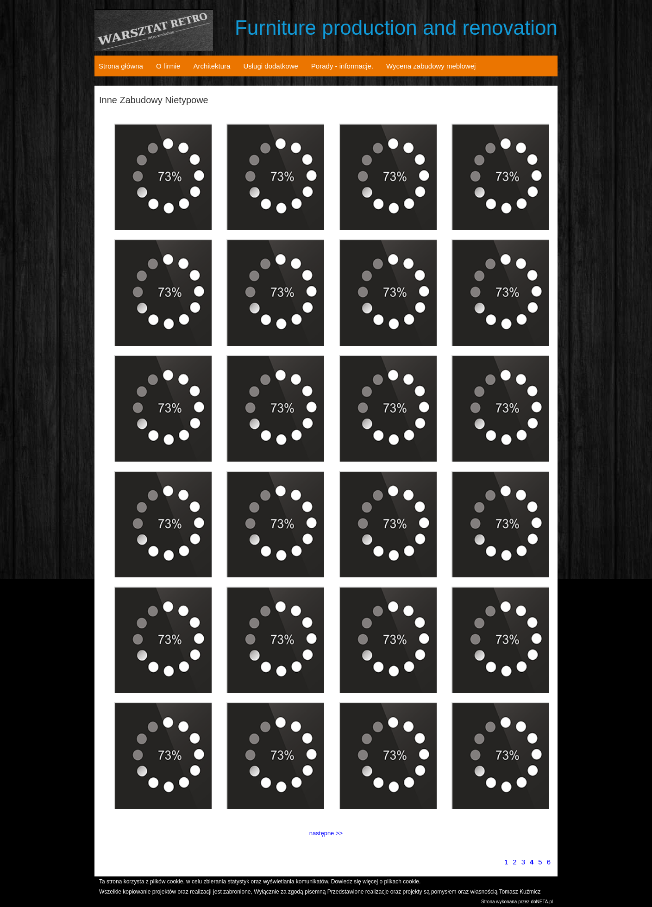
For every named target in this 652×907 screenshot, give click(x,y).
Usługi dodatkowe (270, 66)
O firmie (168, 66)
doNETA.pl (542, 901)
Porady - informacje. (342, 66)
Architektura (211, 66)
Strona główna (121, 66)
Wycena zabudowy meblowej (431, 66)
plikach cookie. (402, 881)
